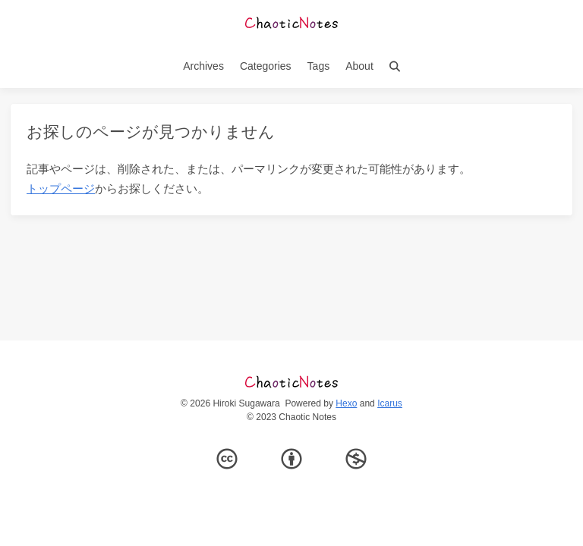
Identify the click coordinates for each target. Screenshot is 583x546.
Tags (318, 66)
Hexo (346, 403)
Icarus (389, 403)
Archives (203, 66)
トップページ (61, 188)
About (359, 66)
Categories (266, 66)
